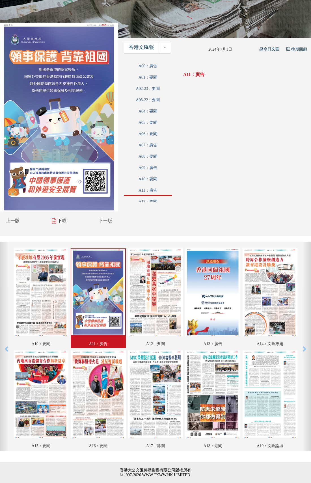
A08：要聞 (148, 156)
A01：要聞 (148, 77)
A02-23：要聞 (148, 88)
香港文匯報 (141, 47)
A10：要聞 (148, 179)
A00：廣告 (148, 66)
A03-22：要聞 (148, 100)
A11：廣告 (148, 190)
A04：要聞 (148, 111)
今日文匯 (269, 49)
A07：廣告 (148, 145)
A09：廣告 (148, 168)
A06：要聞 (148, 134)
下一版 (105, 220)
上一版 (13, 220)
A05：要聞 (148, 122)
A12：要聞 (148, 202)
